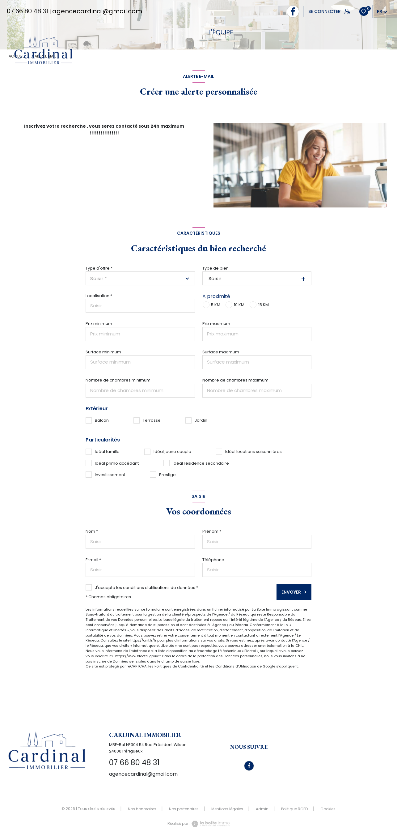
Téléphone (213, 559)
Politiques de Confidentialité (179, 666)
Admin (262, 809)
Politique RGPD (294, 809)
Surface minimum (103, 352)
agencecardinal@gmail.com (97, 11)
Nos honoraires (142, 809)
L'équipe (220, 32)
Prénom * (211, 531)
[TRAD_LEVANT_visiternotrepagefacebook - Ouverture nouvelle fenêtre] (293, 11)
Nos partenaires (184, 809)
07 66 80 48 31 (27, 11)
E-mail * (93, 559)
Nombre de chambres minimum (118, 380)
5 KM (215, 304)
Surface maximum (220, 352)
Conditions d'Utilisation (235, 666)
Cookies (328, 809)
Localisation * (99, 295)
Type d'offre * (99, 268)
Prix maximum (216, 323)
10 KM (239, 304)
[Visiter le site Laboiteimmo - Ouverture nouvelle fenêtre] (210, 824)
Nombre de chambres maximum (235, 380)
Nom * (92, 531)
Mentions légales (227, 809)
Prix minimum (99, 323)
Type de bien (215, 268)
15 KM (263, 304)
